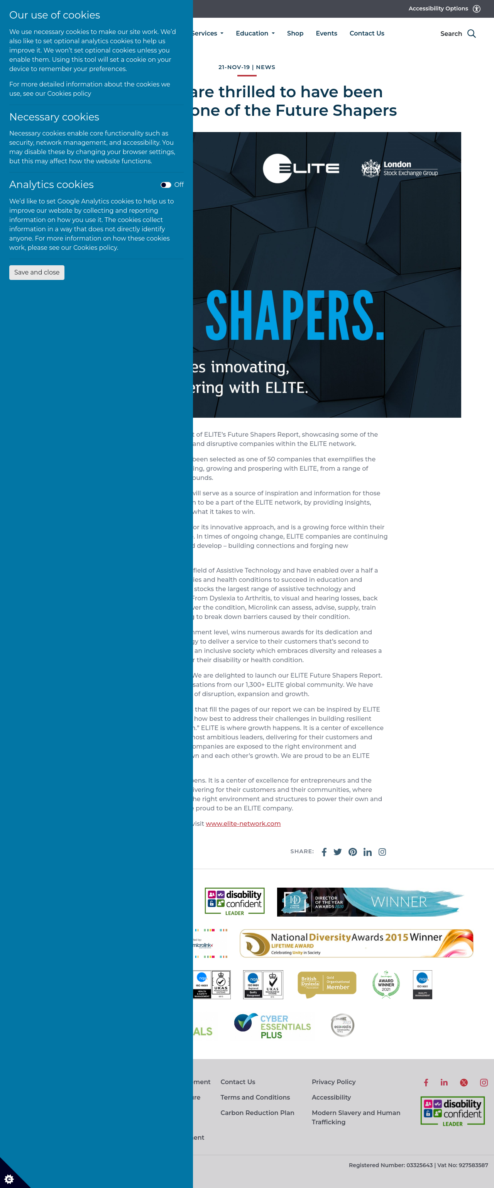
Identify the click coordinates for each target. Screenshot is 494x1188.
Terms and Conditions (255, 1097)
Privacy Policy (334, 1082)
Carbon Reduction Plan (257, 1113)
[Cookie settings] (15, 1172)
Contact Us (367, 33)
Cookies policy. (95, 247)
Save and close (36, 272)
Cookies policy (69, 93)
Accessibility (331, 1097)
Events (326, 33)
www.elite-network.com (243, 823)
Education (253, 33)
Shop (295, 33)
